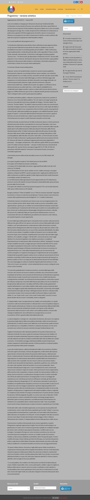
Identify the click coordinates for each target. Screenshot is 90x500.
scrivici (12, 2)
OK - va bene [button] (55, 497)
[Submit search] (80, 28)
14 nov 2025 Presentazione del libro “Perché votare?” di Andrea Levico (72, 79)
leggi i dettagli (63, 498)
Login (20, 2)
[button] (82, 9)
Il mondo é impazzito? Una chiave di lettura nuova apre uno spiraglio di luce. (72, 41)
